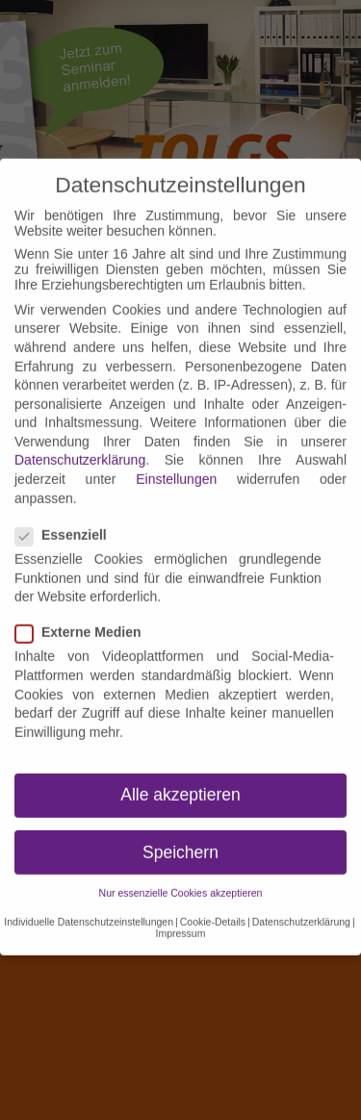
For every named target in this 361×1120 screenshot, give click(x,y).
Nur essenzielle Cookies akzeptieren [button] (181, 872)
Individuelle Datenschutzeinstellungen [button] (88, 901)
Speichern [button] (180, 832)
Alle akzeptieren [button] (180, 775)
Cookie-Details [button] (212, 901)
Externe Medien (83, 612)
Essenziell (66, 514)
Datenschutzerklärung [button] (301, 901)
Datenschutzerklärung (79, 440)
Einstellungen (176, 459)
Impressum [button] (181, 913)
